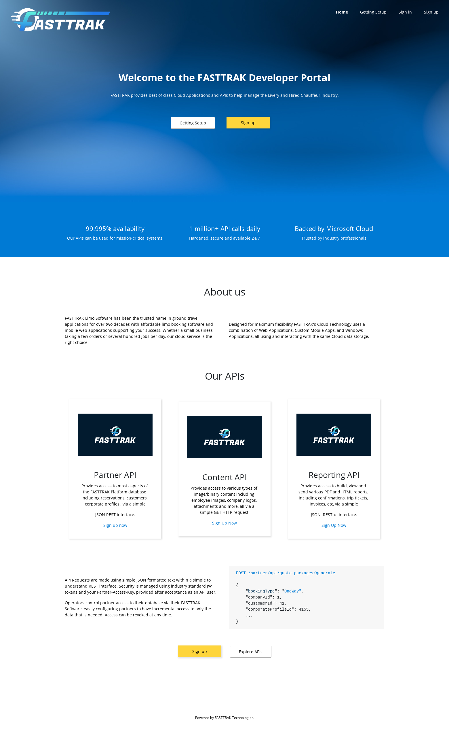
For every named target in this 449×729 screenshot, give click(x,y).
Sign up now (115, 525)
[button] (193, 123)
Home (342, 12)
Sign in (405, 12)
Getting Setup (373, 12)
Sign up (248, 122)
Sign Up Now (224, 523)
